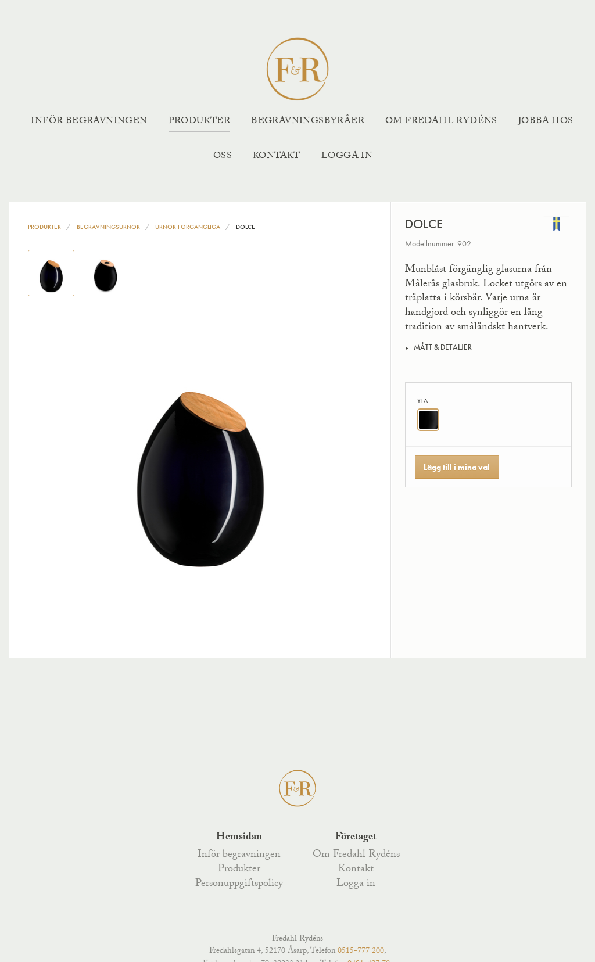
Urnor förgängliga (187, 226)
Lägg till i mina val (457, 467)
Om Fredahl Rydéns (441, 122)
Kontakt (276, 156)
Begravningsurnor (108, 226)
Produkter (200, 122)
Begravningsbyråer (307, 122)
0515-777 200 (361, 952)
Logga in (346, 156)
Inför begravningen (89, 122)
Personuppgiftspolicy (239, 884)
